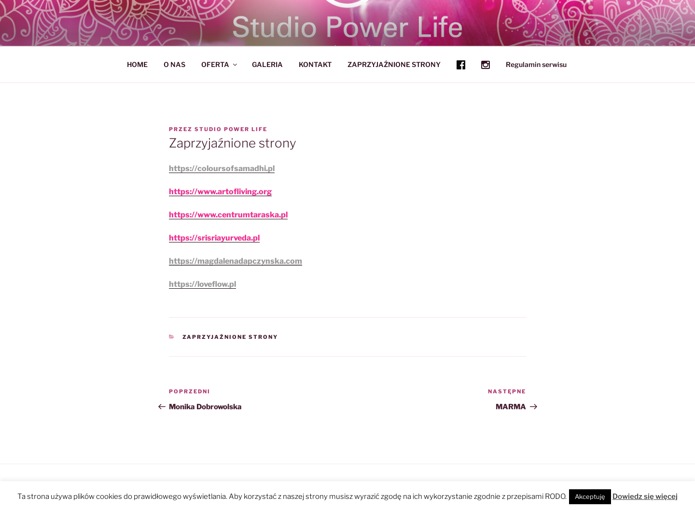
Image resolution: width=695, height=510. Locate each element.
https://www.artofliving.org (220, 191)
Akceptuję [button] (590, 496)
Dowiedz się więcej (645, 496)
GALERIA (267, 64)
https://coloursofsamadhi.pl (222, 168)
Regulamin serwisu (536, 64)
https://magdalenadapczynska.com (235, 261)
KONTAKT (315, 64)
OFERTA (219, 64)
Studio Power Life (231, 129)
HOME (137, 64)
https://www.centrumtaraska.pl (228, 214)
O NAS (174, 64)
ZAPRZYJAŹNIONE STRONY (394, 64)
